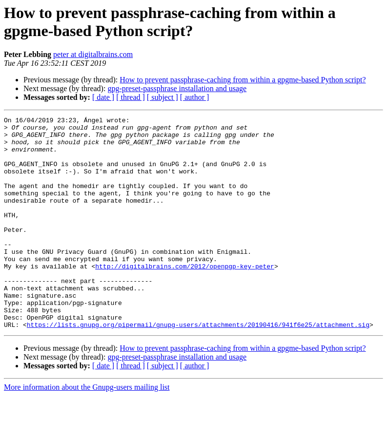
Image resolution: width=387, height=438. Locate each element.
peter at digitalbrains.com (93, 54)
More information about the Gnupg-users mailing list (87, 429)
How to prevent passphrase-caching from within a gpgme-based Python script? (243, 80)
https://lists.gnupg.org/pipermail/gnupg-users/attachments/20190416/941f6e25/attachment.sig (198, 366)
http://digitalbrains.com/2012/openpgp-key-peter (184, 296)
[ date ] (103, 97)
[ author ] (194, 97)
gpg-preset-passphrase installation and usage (176, 88)
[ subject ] (162, 97)
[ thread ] (130, 97)
